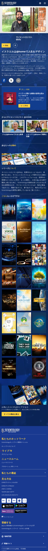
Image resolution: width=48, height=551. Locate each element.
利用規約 (4, 543)
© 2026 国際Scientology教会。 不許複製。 (14, 540)
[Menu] (44, 3)
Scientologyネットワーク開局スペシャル (15, 442)
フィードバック (8, 509)
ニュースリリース (7, 462)
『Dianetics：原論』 (23, 70)
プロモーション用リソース (10, 466)
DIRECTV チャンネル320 (10, 482)
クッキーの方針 (6, 545)
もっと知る (24, 106)
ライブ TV (7, 450)
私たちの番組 (9, 473)
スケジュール (7, 454)
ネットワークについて (8, 446)
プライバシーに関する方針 (9, 548)
